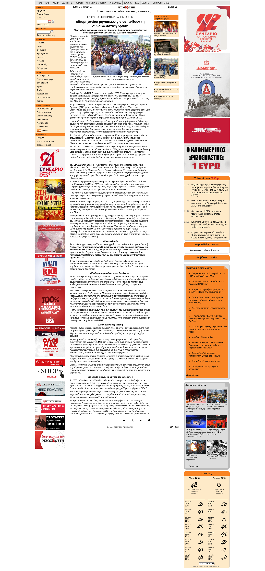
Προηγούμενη (43, 14)
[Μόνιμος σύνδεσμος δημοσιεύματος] (125, 420)
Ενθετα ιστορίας (44, 112)
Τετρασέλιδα (42, 94)
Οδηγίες (40, 138)
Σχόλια (40, 90)
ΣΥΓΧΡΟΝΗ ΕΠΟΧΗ (161, 3)
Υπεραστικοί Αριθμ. (45, 141)
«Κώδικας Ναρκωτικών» (202, 337)
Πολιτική (40, 43)
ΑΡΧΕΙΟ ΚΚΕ (115, 3)
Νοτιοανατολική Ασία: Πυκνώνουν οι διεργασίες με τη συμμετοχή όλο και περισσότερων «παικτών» (206, 345)
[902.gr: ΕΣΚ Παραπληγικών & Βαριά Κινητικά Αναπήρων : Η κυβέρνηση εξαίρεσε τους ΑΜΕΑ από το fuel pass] (186, 200)
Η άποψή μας (43, 75)
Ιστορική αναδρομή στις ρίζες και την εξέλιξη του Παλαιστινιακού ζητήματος (207, 290)
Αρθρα (40, 86)
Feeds (42, 130)
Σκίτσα (40, 101)
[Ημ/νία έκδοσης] (42, 21)
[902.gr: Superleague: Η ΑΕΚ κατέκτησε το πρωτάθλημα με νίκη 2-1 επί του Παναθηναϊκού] (186, 211)
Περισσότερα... (193, 375)
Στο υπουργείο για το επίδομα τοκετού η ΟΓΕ (166, 91)
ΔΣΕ (137, 3)
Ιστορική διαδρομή (45, 108)
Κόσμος (40, 46)
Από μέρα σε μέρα (45, 79)
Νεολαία (40, 61)
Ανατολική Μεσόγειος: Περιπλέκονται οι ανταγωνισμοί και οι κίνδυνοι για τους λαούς (208, 329)
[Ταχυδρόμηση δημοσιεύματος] (141, 420)
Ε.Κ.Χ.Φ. (128, 3)
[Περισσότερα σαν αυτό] (132, 420)
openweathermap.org (213, 566)
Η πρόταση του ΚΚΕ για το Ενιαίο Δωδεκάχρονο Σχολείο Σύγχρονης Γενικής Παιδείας (208, 318)
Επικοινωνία (42, 127)
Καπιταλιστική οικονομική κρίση (206, 361)
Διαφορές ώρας (44, 145)
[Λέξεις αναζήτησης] (44, 32)
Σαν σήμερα (42, 83)
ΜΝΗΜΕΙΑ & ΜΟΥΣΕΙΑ (96, 3)
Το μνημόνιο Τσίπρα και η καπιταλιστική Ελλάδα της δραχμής (204, 354)
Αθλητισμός (42, 68)
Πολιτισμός (42, 64)
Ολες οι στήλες (43, 97)
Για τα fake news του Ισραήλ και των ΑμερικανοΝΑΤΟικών (206, 282)
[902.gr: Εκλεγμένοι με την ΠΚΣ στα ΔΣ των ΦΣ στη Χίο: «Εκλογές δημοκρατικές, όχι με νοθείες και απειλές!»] (186, 222)
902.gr (55, 3)
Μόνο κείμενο (43, 24)
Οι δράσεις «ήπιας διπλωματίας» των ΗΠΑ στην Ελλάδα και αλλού (207, 274)
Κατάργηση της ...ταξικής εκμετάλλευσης (166, 68)
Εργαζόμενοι (42, 53)
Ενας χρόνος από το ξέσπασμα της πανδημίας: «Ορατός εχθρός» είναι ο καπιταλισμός (206, 300)
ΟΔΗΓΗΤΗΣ (67, 3)
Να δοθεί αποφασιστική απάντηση (163, 97)
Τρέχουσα (41, 10)
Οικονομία (41, 50)
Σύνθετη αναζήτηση (46, 35)
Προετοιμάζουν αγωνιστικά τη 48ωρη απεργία (166, 29)
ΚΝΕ (47, 3)
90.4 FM (145, 3)
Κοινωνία (41, 57)
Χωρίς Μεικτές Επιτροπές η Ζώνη (165, 84)
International (42, 119)
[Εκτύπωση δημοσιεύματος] (148, 420)
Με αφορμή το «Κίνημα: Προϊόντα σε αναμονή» (166, 47)
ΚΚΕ (40, 3)
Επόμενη (41, 18)
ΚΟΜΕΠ (79, 3)
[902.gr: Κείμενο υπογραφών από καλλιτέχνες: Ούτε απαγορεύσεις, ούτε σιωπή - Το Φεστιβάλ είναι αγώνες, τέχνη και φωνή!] (186, 232)
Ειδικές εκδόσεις (44, 116)
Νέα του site (42, 123)
